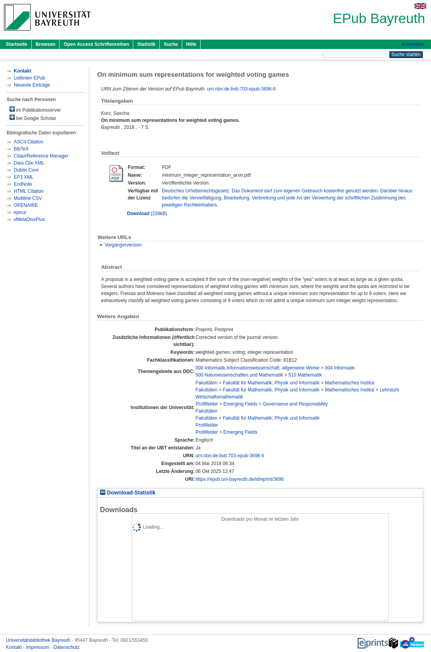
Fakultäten (206, 383)
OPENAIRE (26, 205)
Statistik (146, 44)
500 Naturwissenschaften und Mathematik (239, 375)
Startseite (16, 44)
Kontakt (14, 647)
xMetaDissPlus (29, 219)
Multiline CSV (28, 198)
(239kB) (147, 213)
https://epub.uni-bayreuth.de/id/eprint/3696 (240, 479)
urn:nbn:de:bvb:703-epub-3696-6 (241, 89)
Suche (171, 44)
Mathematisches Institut (349, 383)
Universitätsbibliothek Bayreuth (39, 640)
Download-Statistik (128, 493)
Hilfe (191, 44)
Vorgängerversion (123, 245)
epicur (20, 212)
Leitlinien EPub (29, 78)
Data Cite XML (29, 163)
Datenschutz (66, 647)
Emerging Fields (240, 404)
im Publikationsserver (35, 109)
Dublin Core (26, 170)
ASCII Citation (28, 142)
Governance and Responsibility (295, 404)
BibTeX (21, 149)
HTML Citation (28, 191)
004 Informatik (340, 368)
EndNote (23, 184)
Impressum (38, 647)
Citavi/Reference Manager (41, 156)
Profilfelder (207, 404)
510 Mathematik (305, 375)
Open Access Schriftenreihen (96, 44)
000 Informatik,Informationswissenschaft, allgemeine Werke (258, 368)
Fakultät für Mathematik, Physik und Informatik (271, 383)
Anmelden (412, 44)
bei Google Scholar (32, 117)
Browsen (46, 44)
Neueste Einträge (32, 85)
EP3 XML (24, 177)
